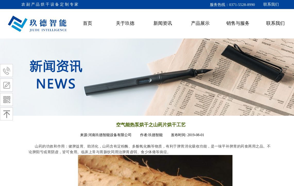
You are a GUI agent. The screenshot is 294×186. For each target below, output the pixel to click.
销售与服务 (237, 23)
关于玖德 (125, 23)
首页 (87, 23)
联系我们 (275, 23)
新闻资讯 (162, 23)
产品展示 (200, 23)
